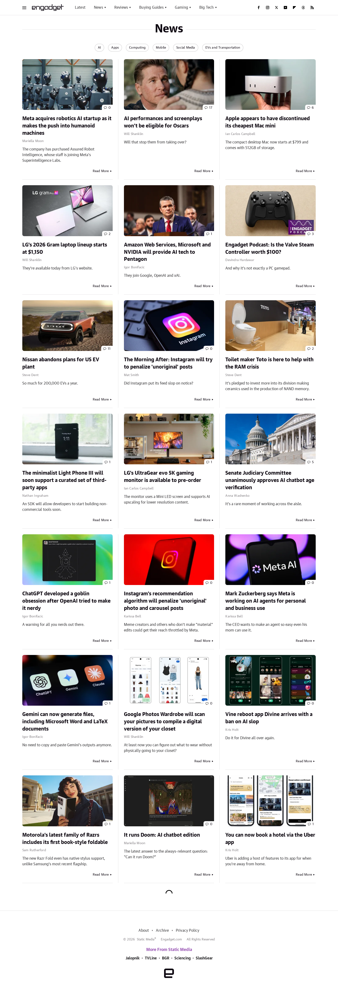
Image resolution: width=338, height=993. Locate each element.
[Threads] (303, 7)
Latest (80, 7)
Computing (137, 47)
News (98, 7)
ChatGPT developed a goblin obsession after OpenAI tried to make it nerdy (66, 601)
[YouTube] (285, 7)
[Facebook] (258, 7)
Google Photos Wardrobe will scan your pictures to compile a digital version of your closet (164, 721)
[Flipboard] (294, 7)
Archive (162, 930)
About (143, 930)
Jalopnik (133, 958)
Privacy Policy (188, 930)
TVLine (151, 958)
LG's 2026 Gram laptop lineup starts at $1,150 (64, 248)
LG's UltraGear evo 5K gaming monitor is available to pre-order (162, 476)
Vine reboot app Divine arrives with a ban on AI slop (268, 718)
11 (109, 348)
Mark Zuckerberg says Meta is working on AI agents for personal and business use (265, 601)
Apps (115, 47)
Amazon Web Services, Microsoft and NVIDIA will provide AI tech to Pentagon (167, 252)
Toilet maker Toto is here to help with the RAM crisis (269, 363)
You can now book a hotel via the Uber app (270, 838)
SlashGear (204, 958)
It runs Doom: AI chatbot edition (162, 835)
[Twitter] (276, 7)
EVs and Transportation (222, 47)
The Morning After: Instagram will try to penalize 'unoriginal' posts (168, 363)
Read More (101, 171)
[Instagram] (267, 7)
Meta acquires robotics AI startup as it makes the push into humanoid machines (66, 126)
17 (210, 107)
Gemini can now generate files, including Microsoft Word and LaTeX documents (65, 721)
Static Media (145, 939)
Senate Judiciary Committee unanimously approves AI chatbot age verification (269, 480)
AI (99, 47)
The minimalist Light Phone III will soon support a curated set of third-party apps (64, 480)
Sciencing (182, 958)
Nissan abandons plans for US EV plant (60, 363)
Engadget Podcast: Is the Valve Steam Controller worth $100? (269, 248)
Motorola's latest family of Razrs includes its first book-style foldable (65, 838)
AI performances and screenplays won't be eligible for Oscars (163, 122)
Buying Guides (151, 7)
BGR (165, 958)
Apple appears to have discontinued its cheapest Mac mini (267, 122)
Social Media (185, 47)
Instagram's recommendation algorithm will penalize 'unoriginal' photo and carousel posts (165, 601)
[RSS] (312, 7)
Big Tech (206, 7)
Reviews (121, 7)
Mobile (161, 47)
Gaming (181, 7)
